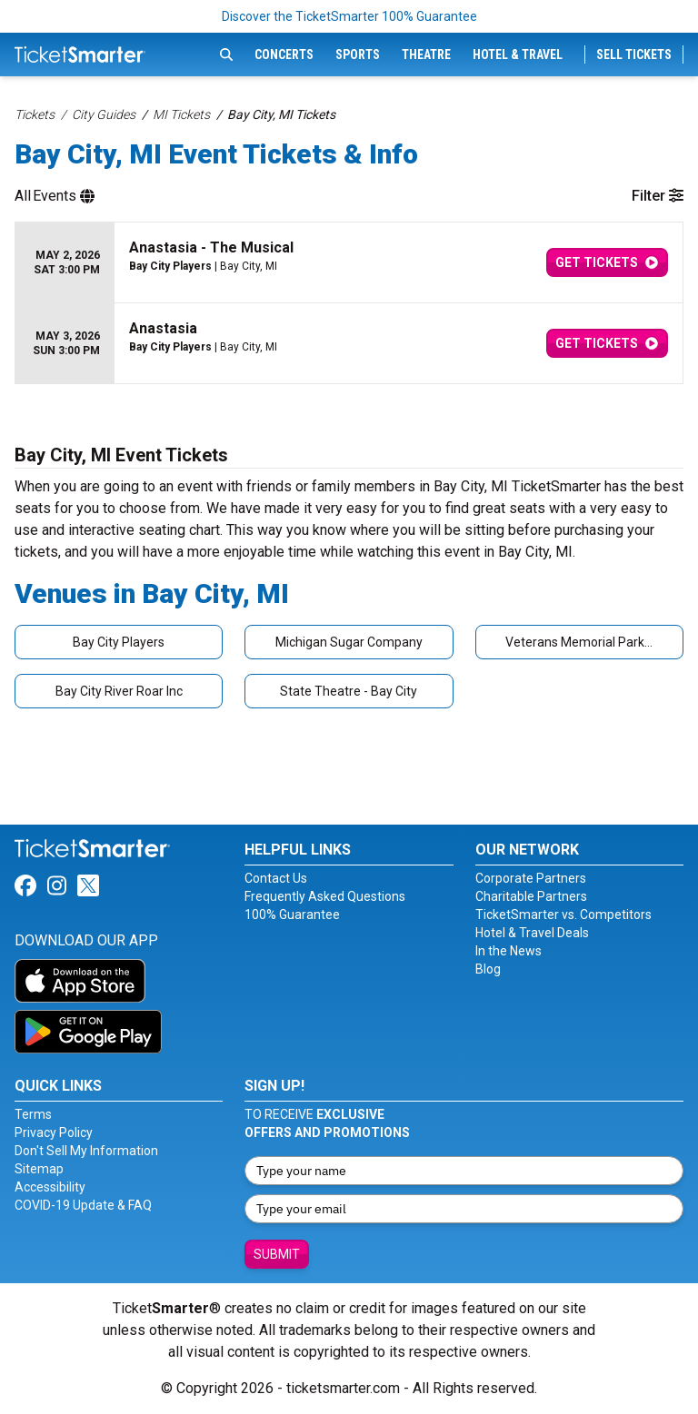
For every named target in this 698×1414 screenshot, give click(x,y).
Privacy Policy (54, 1132)
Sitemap (39, 1169)
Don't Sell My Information (86, 1150)
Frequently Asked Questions (324, 896)
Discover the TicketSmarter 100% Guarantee (349, 16)
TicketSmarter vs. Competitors (563, 914)
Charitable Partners (531, 896)
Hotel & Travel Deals (532, 932)
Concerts (284, 54)
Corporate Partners (530, 878)
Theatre (426, 54)
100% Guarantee (292, 914)
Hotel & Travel (518, 54)
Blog (488, 969)
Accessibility (50, 1187)
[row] (349, 262)
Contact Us (275, 878)
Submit (277, 1254)
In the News (508, 951)
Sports (357, 54)
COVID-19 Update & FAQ (83, 1205)
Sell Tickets (634, 54)
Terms (33, 1114)
